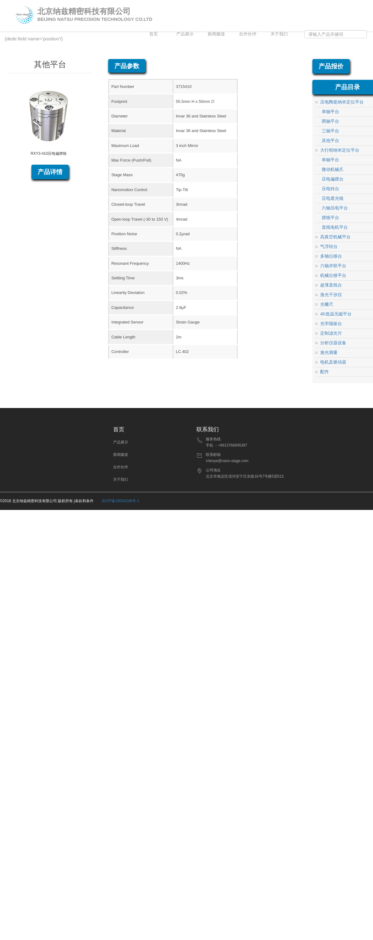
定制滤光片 (331, 333)
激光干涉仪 (331, 294)
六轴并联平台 (333, 266)
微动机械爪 (332, 169)
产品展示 (185, 34)
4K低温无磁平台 (336, 314)
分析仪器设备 (333, 343)
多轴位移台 (331, 256)
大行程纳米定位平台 (339, 150)
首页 (153, 34)
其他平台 (330, 140)
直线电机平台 (335, 227)
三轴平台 (330, 131)
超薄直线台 (331, 285)
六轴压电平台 (335, 208)
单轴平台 (330, 111)
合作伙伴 (247, 34)
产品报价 (331, 66)
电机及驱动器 (333, 362)
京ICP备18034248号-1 (120, 501)
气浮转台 (329, 246)
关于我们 (279, 34)
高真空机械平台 (335, 237)
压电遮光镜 (332, 198)
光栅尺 (326, 304)
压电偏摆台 (332, 179)
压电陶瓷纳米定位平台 (342, 102)
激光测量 (329, 352)
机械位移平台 (333, 275)
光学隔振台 (331, 323)
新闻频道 (216, 34)
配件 (324, 371)
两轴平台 (330, 121)
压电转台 (330, 188)
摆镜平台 (330, 217)
